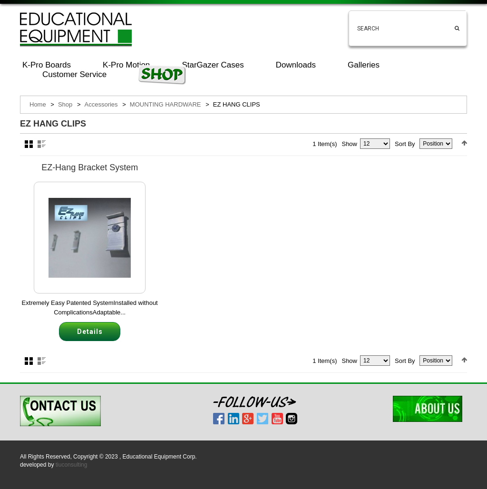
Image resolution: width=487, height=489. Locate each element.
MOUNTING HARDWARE (165, 104)
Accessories (101, 104)
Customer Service (74, 74)
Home (37, 104)
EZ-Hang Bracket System (89, 167)
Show (349, 143)
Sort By (405, 143)
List (42, 144)
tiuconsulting (72, 464)
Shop (65, 104)
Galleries (364, 64)
